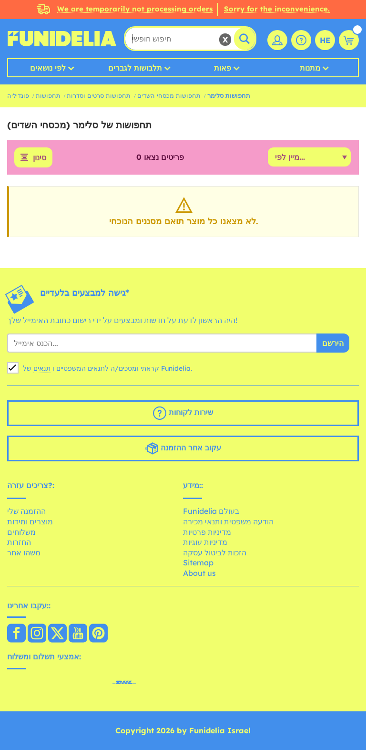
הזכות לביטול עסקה (214, 552)
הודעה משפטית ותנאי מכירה (228, 521)
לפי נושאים (48, 68)
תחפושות (48, 95)
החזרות (19, 542)
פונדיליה (18, 95)
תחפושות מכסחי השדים (169, 95)
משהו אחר (24, 552)
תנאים (42, 368)
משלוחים (21, 532)
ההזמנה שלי (26, 511)
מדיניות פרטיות (207, 532)
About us (199, 573)
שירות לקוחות (183, 413)
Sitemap (198, 562)
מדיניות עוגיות (205, 542)
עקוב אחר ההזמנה (183, 448)
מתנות (310, 68)
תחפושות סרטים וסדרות (99, 95)
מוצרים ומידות (30, 521)
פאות (222, 68)
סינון (39, 157)
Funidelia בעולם (211, 511)
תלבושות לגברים (135, 68)
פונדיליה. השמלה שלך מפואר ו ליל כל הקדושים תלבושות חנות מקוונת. (62, 38)
